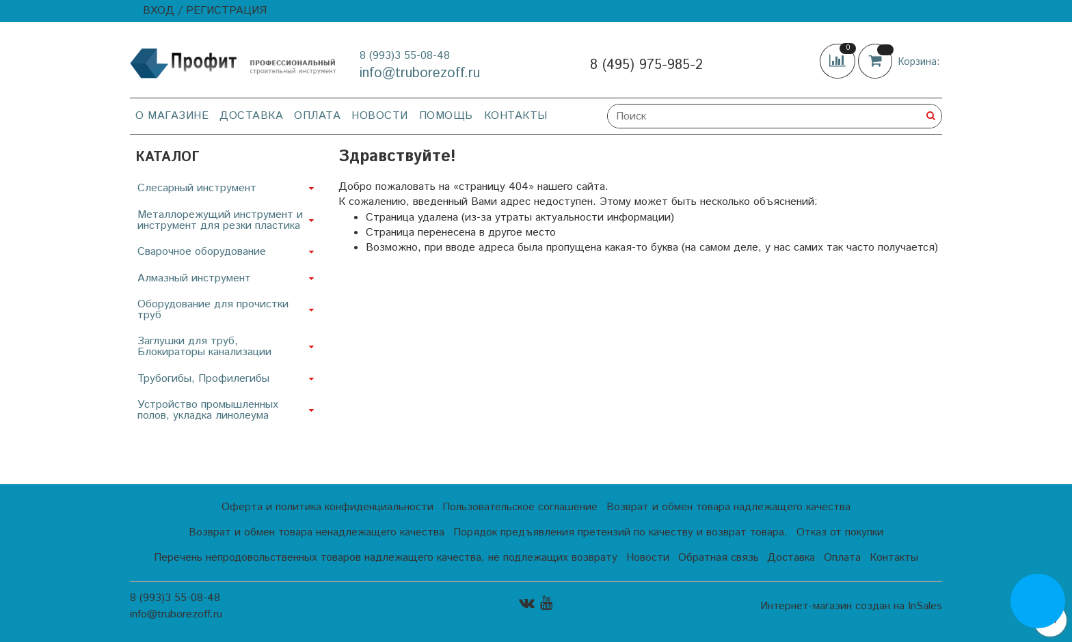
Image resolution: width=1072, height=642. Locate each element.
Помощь (446, 116)
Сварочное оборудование (201, 252)
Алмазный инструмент (194, 278)
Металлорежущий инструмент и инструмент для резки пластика (220, 220)
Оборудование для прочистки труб (213, 309)
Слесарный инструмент (196, 188)
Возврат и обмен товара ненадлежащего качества (316, 532)
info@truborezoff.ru (420, 73)
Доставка (251, 116)
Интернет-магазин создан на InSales (851, 606)
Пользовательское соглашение (520, 507)
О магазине (172, 116)
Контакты (516, 116)
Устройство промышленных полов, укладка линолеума (207, 410)
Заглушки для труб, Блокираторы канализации (204, 346)
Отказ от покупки (839, 532)
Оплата (317, 116)
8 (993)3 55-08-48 (405, 56)
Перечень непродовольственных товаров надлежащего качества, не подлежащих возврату (385, 558)
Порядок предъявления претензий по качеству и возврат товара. (620, 532)
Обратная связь (718, 558)
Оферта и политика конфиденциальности (327, 507)
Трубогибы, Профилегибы (203, 379)
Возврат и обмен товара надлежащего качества (728, 507)
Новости (379, 116)
